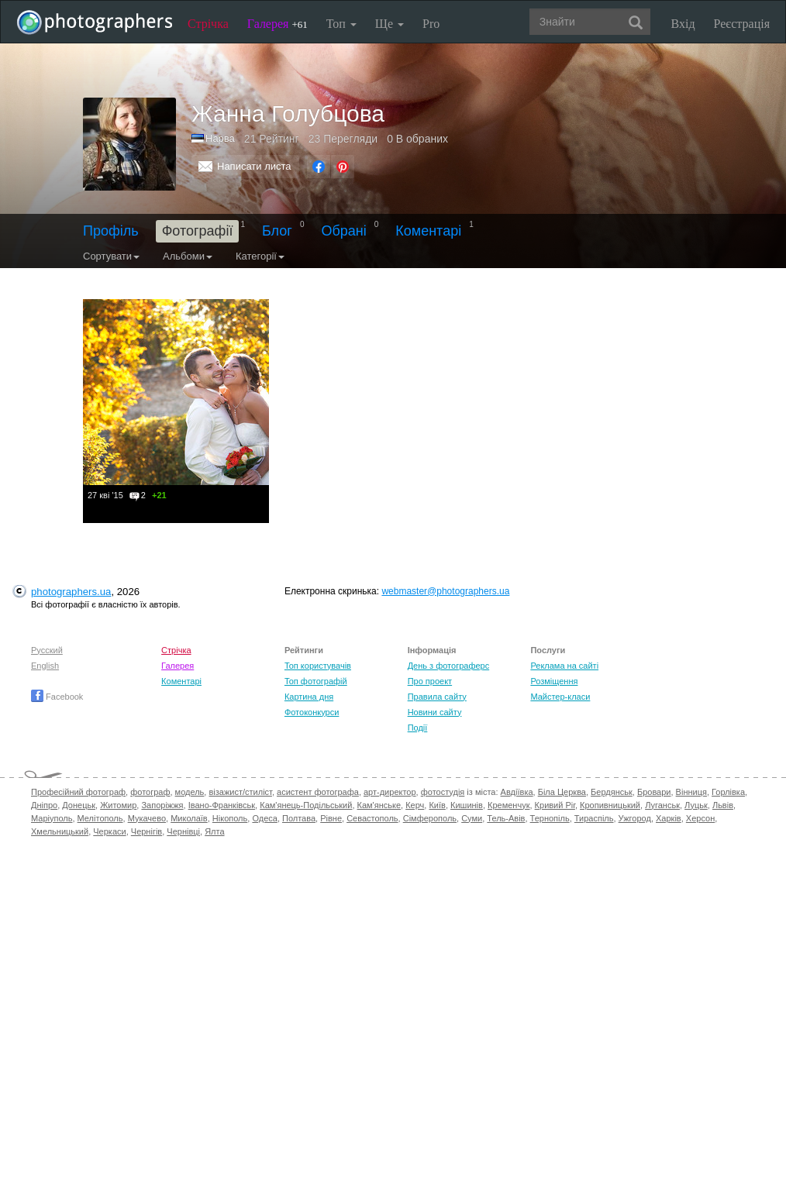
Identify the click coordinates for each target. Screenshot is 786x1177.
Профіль (111, 231)
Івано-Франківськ (221, 805)
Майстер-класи (560, 696)
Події (418, 727)
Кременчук (508, 805)
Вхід (683, 23)
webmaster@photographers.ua (445, 591)
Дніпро (44, 805)
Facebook (57, 696)
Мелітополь (100, 818)
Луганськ (662, 805)
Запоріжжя (162, 805)
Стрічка (208, 23)
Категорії (260, 256)
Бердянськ (612, 792)
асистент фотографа (318, 792)
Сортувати (111, 256)
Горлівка (728, 792)
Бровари (654, 792)
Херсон (700, 818)
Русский (47, 650)
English (45, 665)
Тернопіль (550, 818)
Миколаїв (189, 818)
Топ (341, 23)
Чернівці (183, 831)
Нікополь (229, 818)
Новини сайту (435, 712)
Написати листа (254, 166)
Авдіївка (517, 792)
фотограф (150, 792)
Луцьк (696, 805)
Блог (277, 231)
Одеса (264, 818)
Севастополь (372, 818)
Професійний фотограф (78, 792)
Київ (437, 805)
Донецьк (78, 805)
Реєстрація (742, 23)
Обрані (343, 231)
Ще (389, 23)
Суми (471, 818)
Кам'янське (379, 805)
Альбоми (187, 256)
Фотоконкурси (311, 712)
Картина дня (308, 696)
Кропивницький (610, 805)
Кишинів (466, 805)
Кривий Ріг (555, 805)
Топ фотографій (315, 681)
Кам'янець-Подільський (306, 805)
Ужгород (635, 818)
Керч (414, 805)
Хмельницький (59, 831)
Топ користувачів (317, 665)
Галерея (277, 23)
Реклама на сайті (564, 665)
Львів (722, 805)
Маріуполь (51, 818)
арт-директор (390, 792)
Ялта (214, 831)
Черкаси (109, 831)
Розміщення (553, 681)
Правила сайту (437, 696)
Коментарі (428, 231)
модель (190, 792)
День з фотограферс (449, 665)
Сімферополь (430, 818)
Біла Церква (562, 792)
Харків (668, 818)
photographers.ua (71, 591)
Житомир (118, 805)
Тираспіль (594, 818)
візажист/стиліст (240, 792)
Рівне (331, 818)
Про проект (430, 681)
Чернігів (146, 831)
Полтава (298, 818)
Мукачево (147, 818)
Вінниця (691, 792)
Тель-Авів (506, 818)
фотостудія (443, 792)
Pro (431, 23)
